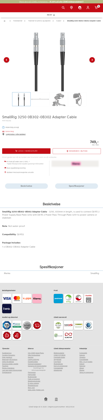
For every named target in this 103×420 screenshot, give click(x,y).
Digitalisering (6, 372)
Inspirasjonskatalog (34, 364)
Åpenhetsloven (33, 385)
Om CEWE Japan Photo (36, 353)
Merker (81, 370)
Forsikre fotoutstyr (8, 355)
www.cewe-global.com (36, 390)
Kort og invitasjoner (60, 366)
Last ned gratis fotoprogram (12, 370)
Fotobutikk (83, 353)
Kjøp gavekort (7, 357)
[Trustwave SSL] (17, 326)
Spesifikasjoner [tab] (76, 185)
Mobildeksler (58, 364)
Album (81, 368)
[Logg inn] (88, 8)
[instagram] (57, 399)
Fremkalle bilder (59, 357)
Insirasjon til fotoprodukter (37, 366)
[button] (6, 60)
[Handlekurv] (97, 8)
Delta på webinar (8, 362)
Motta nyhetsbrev (8, 368)
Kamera (82, 355)
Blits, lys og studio (85, 362)
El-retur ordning (33, 383)
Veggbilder (57, 360)
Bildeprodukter (59, 353)
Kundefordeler (33, 362)
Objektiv (82, 357)
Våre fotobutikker (34, 355)
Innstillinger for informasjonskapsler (39, 369)
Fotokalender (58, 368)
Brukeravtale (32, 377)
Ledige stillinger (33, 360)
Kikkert (81, 364)
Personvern (32, 372)
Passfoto (5, 366)
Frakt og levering (34, 379)
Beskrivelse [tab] (26, 185)
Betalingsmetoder (34, 381)
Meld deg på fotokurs (9, 360)
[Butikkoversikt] (72, 8)
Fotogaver (57, 362)
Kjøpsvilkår (32, 375)
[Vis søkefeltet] (64, 8)
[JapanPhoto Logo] (7, 9)
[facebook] (46, 399)
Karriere (30, 357)
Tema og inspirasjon (86, 372)
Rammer (82, 366)
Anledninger (58, 370)
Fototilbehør (83, 360)
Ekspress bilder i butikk (10, 364)
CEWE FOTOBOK (59, 355)
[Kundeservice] (80, 8)
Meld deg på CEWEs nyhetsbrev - (51, 2)
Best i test (31, 388)
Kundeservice (6, 353)
